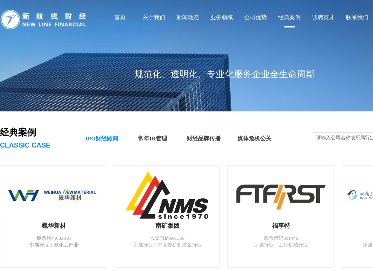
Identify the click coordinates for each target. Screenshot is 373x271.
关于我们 (154, 17)
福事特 (281, 225)
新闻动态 (188, 17)
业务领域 (221, 17)
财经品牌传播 (204, 139)
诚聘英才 (323, 17)
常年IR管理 (152, 139)
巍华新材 (54, 225)
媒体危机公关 (254, 139)
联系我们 (357, 17)
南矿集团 (167, 225)
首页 (120, 17)
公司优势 (255, 17)
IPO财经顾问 (101, 139)
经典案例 (289, 17)
